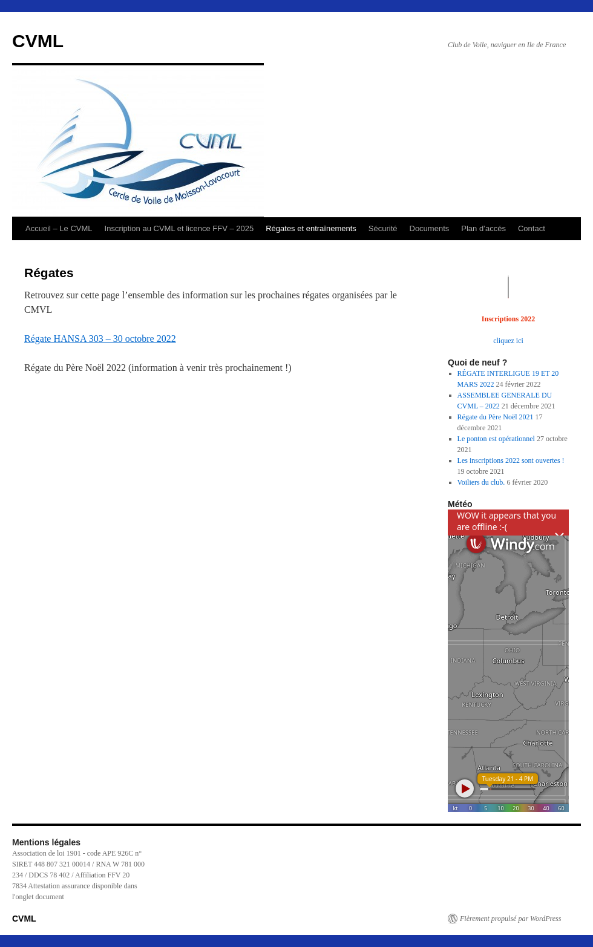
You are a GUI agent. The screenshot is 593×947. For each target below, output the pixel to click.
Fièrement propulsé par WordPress (510, 918)
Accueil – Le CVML (59, 228)
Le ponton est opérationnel (496, 438)
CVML (38, 41)
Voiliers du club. (481, 482)
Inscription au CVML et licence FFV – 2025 (179, 228)
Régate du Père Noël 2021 (495, 417)
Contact (531, 228)
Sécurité (383, 228)
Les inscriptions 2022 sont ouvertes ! (511, 460)
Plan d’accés (483, 228)
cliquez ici (508, 340)
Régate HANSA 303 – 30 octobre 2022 (100, 338)
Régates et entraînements (311, 228)
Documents (430, 228)
